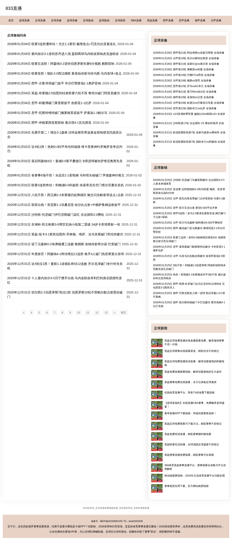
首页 (11, 20)
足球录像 (56, 20)
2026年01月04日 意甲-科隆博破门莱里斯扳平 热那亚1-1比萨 (49, 103)
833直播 (14, 8)
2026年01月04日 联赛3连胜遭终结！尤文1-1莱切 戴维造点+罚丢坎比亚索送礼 (61, 44)
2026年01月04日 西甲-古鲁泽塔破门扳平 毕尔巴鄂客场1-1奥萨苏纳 (54, 83)
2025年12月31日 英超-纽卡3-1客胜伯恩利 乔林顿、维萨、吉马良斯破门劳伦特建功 (65, 234)
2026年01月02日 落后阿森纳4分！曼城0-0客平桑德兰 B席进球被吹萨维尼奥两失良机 (65, 163)
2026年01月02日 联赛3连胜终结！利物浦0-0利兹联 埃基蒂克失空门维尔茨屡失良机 (65, 185)
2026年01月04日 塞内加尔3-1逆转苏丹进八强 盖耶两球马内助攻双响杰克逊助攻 (63, 54)
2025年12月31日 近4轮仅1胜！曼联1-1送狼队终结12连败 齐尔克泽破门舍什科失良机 (65, 266)
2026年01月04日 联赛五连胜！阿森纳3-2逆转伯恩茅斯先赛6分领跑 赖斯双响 (60, 63)
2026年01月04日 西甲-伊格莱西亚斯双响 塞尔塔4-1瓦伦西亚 (49, 122)
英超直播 (152, 20)
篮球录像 (72, 20)
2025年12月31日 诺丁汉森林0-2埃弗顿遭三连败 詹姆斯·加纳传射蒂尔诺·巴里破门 (64, 244)
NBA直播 (136, 20)
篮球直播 (24, 20)
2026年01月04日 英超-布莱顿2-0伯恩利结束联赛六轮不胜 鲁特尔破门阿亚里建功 (63, 93)
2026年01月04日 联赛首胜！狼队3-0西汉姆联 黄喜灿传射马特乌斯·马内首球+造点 (64, 73)
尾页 (123, 312)
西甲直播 (168, 20)
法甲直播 (216, 20)
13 (106, 312)
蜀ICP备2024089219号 (111, 521)
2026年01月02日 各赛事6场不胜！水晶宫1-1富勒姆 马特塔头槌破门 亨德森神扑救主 (66, 175)
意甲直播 (184, 20)
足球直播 (40, 20)
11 (87, 312)
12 (96, 312)
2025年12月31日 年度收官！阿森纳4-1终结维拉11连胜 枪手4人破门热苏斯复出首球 (65, 254)
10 (78, 312)
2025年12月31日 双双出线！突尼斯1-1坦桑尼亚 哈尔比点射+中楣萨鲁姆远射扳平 (64, 205)
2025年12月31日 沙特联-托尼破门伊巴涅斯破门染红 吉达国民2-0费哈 (55, 214)
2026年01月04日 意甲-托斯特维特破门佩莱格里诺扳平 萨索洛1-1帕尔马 (57, 113)
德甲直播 (200, 20)
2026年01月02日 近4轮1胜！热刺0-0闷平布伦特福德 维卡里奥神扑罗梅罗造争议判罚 (64, 149)
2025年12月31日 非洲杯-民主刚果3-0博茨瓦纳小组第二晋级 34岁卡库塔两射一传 (63, 224)
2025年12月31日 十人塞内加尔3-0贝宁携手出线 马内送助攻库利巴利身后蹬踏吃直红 (64, 280)
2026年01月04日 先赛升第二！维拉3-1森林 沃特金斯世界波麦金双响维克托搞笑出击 (64, 135)
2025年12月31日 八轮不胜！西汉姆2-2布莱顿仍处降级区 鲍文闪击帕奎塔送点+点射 (65, 195)
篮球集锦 (104, 20)
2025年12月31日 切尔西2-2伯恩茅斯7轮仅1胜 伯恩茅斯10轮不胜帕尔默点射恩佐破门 (65, 295)
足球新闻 (120, 20)
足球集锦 (88, 20)
